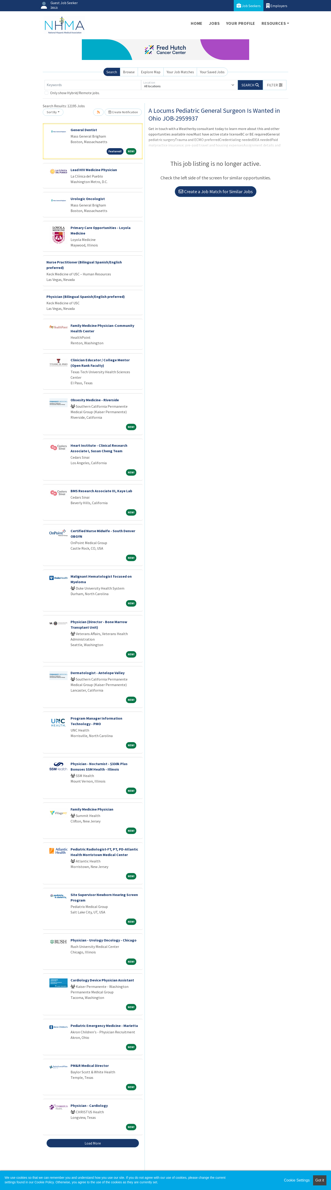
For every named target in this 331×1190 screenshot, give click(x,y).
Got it (319, 1180)
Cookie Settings (297, 1180)
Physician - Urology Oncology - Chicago (104, 940)
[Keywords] (93, 85)
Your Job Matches (180, 72)
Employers (276, 5)
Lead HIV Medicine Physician (94, 169)
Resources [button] (274, 23)
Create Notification (123, 112)
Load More (93, 1143)
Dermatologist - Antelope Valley (98, 672)
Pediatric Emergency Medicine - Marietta (104, 1025)
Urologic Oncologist (88, 198)
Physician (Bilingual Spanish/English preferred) (85, 296)
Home (197, 23)
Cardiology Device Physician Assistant (102, 980)
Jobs (214, 23)
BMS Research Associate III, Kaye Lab (101, 491)
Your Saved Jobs (212, 72)
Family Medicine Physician (92, 809)
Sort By (52, 112)
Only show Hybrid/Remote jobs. (75, 92)
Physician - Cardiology (89, 1105)
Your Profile (240, 23)
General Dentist (84, 129)
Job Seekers (249, 5)
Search (111, 72)
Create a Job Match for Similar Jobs (216, 191)
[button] (274, 85)
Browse (129, 72)
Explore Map (150, 72)
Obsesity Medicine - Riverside (95, 400)
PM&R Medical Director (90, 1065)
